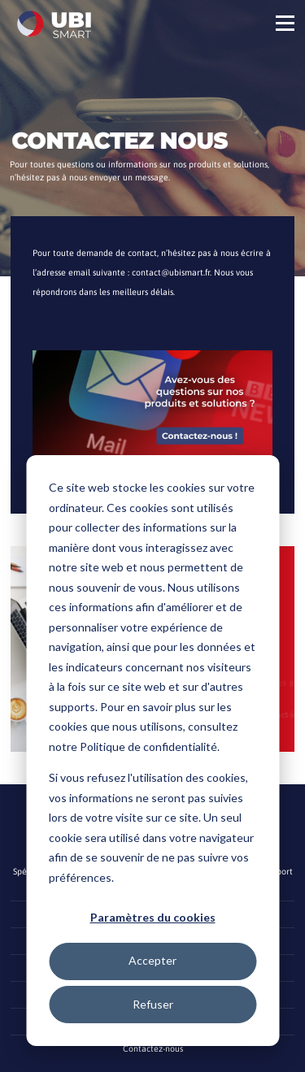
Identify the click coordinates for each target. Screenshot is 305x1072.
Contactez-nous (153, 1048)
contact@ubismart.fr (171, 272)
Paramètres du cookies (153, 917)
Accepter (152, 960)
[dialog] (152, 750)
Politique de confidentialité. (150, 746)
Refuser (153, 1004)
